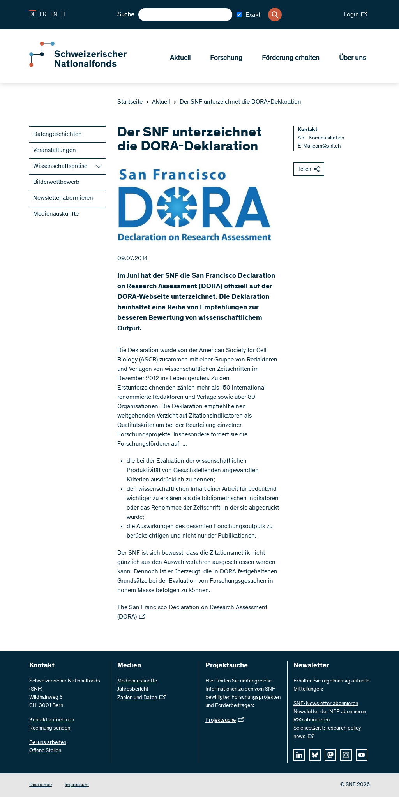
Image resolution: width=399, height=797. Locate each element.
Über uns (352, 58)
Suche (125, 15)
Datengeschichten (57, 134)
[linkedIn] (299, 755)
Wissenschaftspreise (60, 166)
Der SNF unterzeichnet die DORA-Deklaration (237, 102)
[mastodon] (330, 755)
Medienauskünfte (56, 214)
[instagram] (346, 755)
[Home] (85, 65)
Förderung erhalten (291, 58)
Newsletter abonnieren (63, 198)
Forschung (226, 58)
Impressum (77, 785)
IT (63, 15)
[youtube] (361, 755)
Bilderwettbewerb (56, 182)
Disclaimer (40, 785)
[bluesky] (315, 755)
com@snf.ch (326, 146)
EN (53, 15)
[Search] (275, 14)
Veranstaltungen (54, 150)
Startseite (130, 102)
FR (43, 15)
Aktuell (180, 58)
